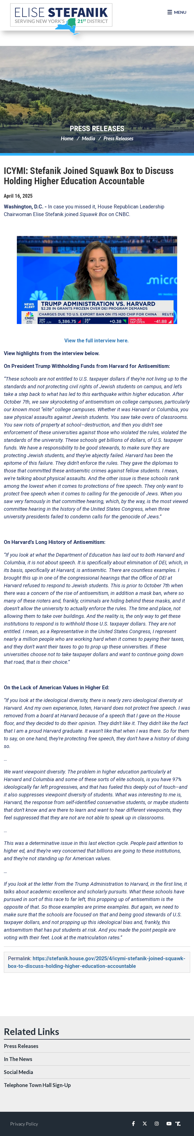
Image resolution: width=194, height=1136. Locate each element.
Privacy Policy (24, 1124)
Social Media (18, 1072)
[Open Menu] (176, 12)
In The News (18, 1059)
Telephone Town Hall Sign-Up (37, 1085)
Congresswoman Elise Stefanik (61, 19)
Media (88, 138)
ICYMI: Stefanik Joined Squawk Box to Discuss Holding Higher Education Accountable (89, 176)
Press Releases (97, 128)
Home (67, 138)
